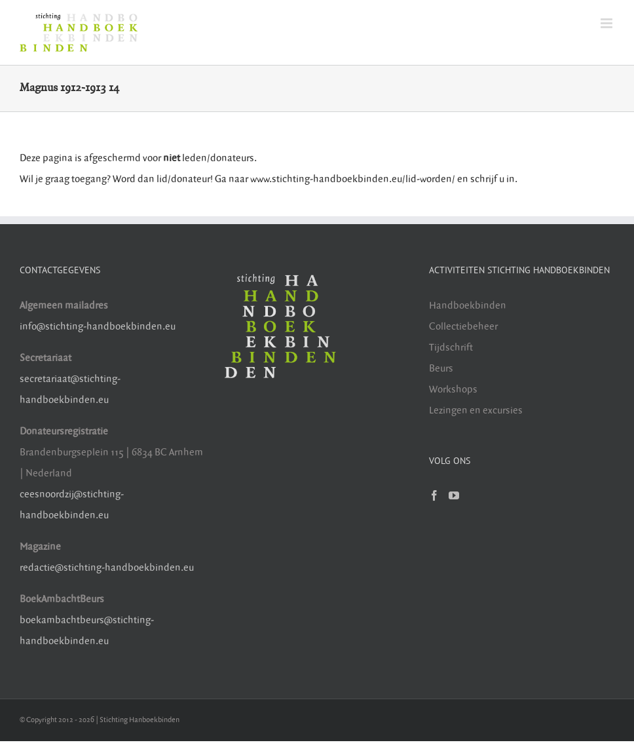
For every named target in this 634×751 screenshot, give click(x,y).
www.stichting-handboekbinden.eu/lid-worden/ (353, 179)
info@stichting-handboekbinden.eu (98, 326)
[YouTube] (454, 495)
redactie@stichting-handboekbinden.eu (107, 568)
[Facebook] (434, 495)
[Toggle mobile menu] (607, 23)
